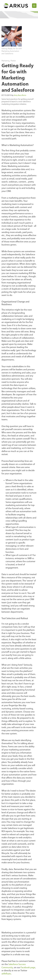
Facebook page (28, 967)
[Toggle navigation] (34, 5)
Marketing (6, 60)
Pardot (13, 60)
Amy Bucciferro (20, 95)
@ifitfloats (6, 974)
